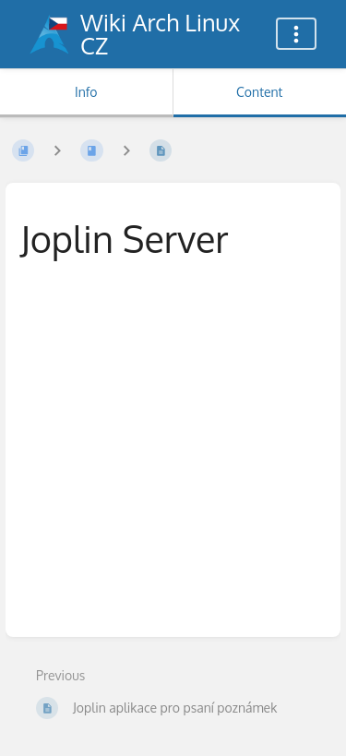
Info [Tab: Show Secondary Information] (86, 92)
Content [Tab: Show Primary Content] (259, 92)
